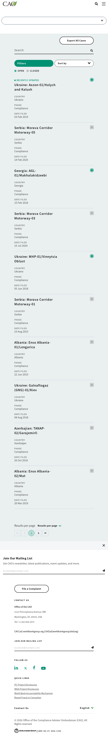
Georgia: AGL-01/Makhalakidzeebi (30, 172)
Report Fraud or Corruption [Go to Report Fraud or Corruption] (27, 697)
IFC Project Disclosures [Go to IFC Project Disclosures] (25, 684)
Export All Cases (76, 40)
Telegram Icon (104, 570)
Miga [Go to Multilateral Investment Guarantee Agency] (53, 731)
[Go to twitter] (25, 668)
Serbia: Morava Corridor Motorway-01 (33, 301)
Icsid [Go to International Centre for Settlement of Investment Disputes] (58, 731)
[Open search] (96, 3)
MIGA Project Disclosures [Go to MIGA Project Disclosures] (26, 688)
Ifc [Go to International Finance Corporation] (48, 731)
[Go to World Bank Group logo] (25, 730)
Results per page (24, 525)
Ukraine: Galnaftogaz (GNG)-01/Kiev (31, 387)
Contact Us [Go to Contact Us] (21, 708)
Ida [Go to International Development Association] (44, 731)
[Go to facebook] (34, 667)
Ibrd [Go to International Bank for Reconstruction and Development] (40, 731)
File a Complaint (31, 588)
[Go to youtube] (43, 668)
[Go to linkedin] (16, 667)
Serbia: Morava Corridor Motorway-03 (33, 215)
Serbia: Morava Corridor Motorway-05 (33, 129)
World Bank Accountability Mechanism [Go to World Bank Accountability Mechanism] (33, 693)
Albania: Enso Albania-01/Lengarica (32, 344)
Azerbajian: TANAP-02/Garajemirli (29, 430)
